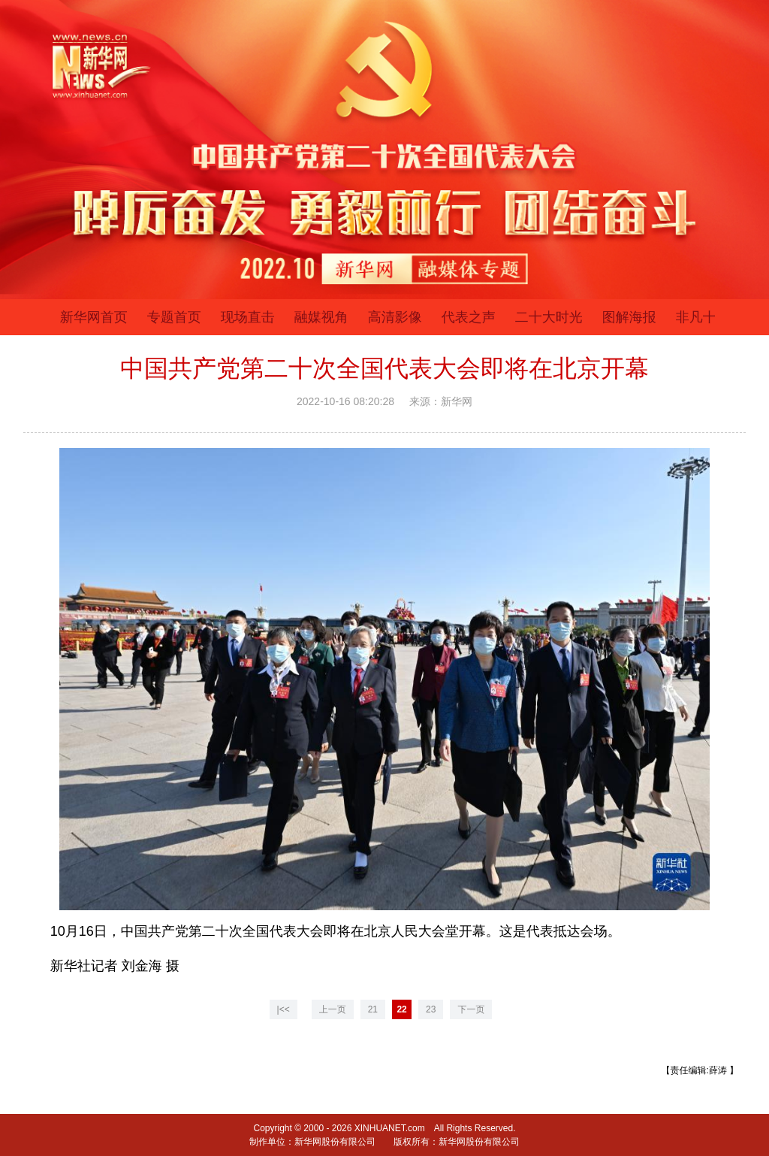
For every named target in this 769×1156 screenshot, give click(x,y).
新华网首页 (94, 317)
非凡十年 (703, 317)
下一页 (470, 1009)
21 (373, 1009)
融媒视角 (321, 317)
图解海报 (629, 317)
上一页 (332, 1009)
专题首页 (174, 317)
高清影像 (395, 317)
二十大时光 (549, 317)
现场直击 (248, 317)
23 (431, 1009)
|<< (283, 1009)
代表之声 (469, 317)
